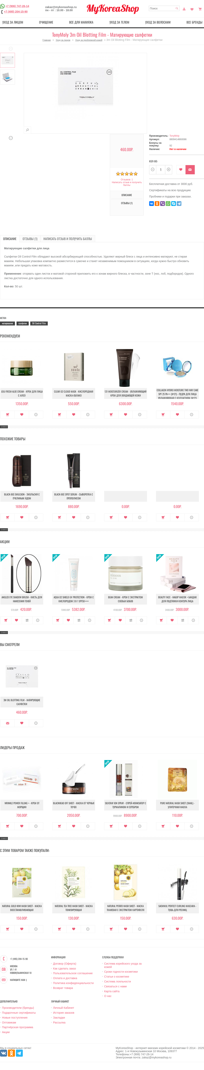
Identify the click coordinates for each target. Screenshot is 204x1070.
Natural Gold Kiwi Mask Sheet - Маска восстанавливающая (22, 908)
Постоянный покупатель (184, 8)
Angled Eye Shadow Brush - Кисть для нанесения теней (22, 599)
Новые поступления (15, 1017)
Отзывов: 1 (127, 179)
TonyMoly (174, 135)
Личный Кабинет (63, 1007)
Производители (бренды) (18, 1007)
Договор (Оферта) (64, 963)
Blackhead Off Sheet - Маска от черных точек (73, 805)
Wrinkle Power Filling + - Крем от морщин (22, 805)
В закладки (181, 169)
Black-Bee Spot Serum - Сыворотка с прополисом (73, 496)
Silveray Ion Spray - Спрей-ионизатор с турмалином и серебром (125, 805)
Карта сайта (111, 991)
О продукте (36, 414)
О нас (107, 996)
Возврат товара (63, 988)
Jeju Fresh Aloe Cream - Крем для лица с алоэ (22, 393)
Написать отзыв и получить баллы (127, 183)
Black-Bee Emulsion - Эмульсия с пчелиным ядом (22, 496)
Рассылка (59, 1022)
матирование (7, 323)
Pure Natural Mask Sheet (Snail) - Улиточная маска (177, 805)
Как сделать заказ (64, 968)
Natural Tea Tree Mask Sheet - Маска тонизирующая (74, 908)
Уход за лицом (12, 22)
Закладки (59, 1017)
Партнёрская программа (17, 1027)
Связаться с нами (115, 986)
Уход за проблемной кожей (88, 40)
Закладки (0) (192, 8)
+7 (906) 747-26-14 (17, 6)
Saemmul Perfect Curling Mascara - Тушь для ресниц (177, 908)
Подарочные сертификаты (19, 1012)
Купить (7, 414)
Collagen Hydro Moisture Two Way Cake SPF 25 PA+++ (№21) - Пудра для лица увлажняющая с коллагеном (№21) (177, 394)
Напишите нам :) (18, 980)
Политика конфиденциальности (73, 983)
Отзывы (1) (126, 203)
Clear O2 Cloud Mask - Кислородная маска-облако (73, 393)
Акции (6, 1032)
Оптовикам (9, 1022)
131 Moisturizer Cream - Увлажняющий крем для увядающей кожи (125, 393)
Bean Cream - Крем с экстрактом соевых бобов (125, 599)
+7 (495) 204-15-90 (16, 11)
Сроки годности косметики (121, 971)
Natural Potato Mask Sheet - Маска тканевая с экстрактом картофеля (125, 908)
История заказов (63, 1012)
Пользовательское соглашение (73, 973)
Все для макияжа (81, 22)
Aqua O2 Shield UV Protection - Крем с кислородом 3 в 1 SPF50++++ (74, 599)
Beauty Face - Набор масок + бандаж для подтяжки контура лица (177, 599)
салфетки (22, 323)
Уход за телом (119, 22)
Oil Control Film (39, 323)
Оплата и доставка (65, 978)
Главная (46, 40)
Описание (126, 195)
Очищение (46, 22)
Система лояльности (117, 981)
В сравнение (27, 620)
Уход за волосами (158, 22)
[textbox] (164, 8)
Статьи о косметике (116, 976)
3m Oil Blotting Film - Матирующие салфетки (22, 702)
